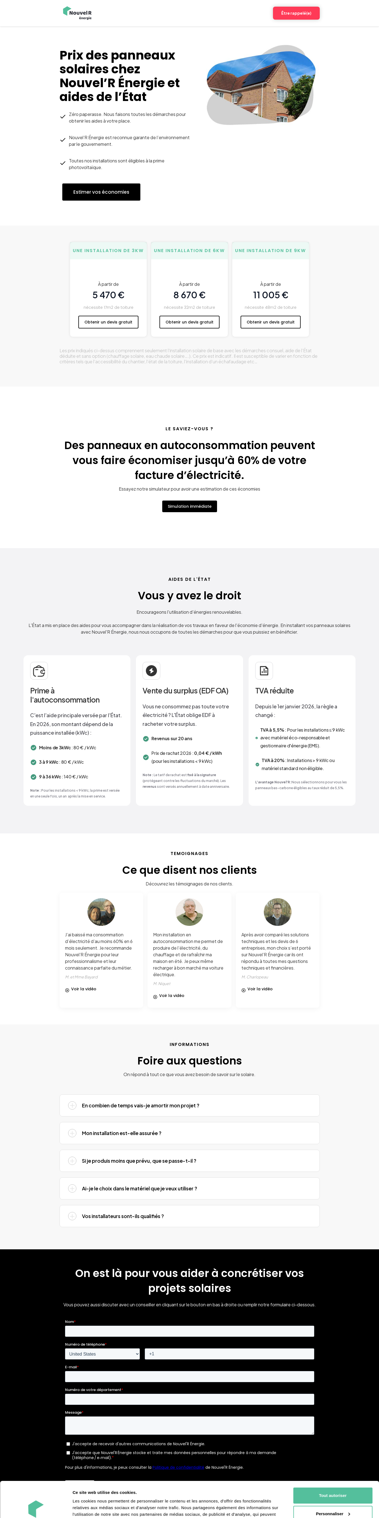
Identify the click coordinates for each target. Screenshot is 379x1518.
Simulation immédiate (190, 506)
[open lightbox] (83, 989)
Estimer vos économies (101, 192)
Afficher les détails (91, 1507)
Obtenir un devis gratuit (108, 322)
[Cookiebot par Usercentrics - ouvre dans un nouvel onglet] (36, 1507)
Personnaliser (333, 1477)
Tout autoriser (333, 1459)
